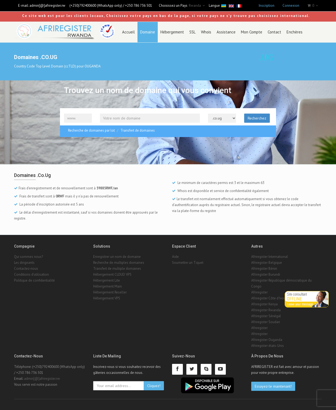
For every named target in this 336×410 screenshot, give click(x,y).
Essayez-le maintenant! (273, 386)
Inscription (266, 5)
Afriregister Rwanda (266, 310)
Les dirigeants (24, 262)
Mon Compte (251, 32)
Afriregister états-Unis (267, 345)
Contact (274, 32)
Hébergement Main (107, 286)
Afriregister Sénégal (266, 316)
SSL (192, 32)
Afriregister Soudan (265, 322)
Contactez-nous (26, 268)
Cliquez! (153, 385)
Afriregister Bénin (264, 268)
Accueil (128, 32)
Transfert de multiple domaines (117, 268)
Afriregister (259, 292)
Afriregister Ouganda (266, 339)
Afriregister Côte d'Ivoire (269, 298)
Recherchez (257, 118)
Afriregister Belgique (266, 262)
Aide (175, 256)
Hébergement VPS (106, 298)
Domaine (147, 32)
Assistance (226, 32)
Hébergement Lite (106, 280)
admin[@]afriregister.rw (47, 5)
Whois (206, 32)
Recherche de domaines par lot (91, 130)
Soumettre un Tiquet (187, 262)
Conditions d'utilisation (31, 274)
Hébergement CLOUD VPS (112, 274)
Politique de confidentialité (34, 280)
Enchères (295, 32)
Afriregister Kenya (264, 304)
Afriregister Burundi (265, 274)
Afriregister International (269, 256)
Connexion (291, 5)
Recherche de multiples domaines (118, 262)
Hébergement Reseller (110, 292)
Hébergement (172, 32)
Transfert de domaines (137, 130)
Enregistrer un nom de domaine (117, 256)
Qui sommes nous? (28, 256)
